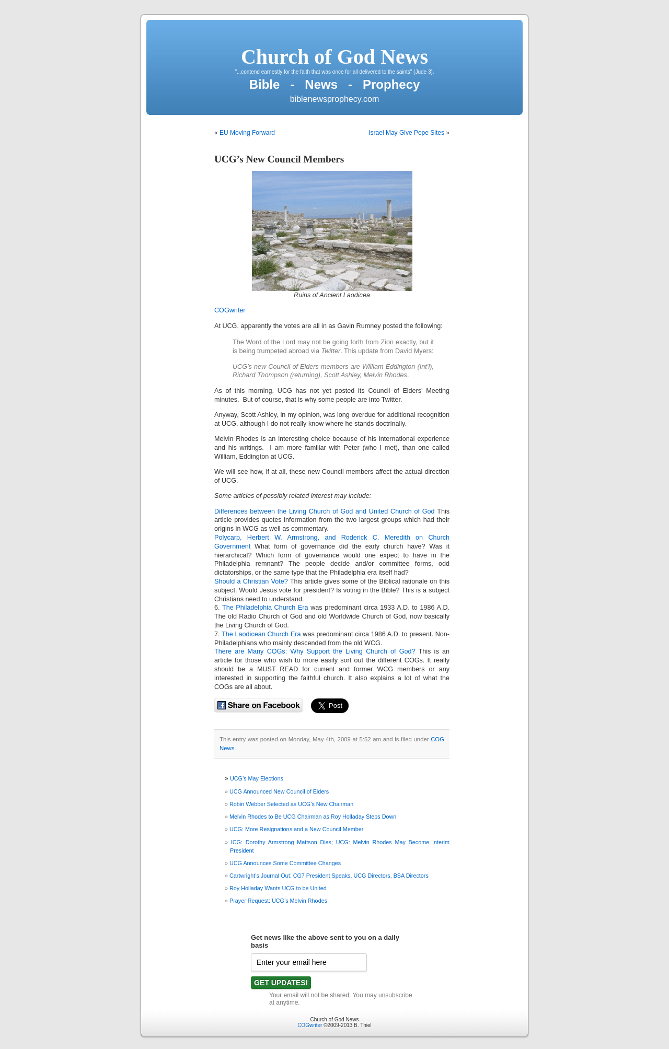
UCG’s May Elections (256, 778)
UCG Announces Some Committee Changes (285, 863)
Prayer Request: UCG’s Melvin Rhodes (278, 901)
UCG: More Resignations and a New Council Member (296, 829)
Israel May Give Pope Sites (406, 132)
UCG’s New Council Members (279, 159)
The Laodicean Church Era (262, 634)
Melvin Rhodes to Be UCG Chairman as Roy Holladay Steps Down (312, 816)
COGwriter (229, 310)
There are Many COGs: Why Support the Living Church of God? (315, 651)
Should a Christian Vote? (251, 581)
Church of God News (334, 56)
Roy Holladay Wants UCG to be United (278, 888)
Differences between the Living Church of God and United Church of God (324, 511)
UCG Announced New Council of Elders (279, 791)
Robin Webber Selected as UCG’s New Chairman (291, 804)
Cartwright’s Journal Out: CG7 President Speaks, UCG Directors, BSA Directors (329, 875)
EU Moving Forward (247, 132)
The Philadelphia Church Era (265, 607)
